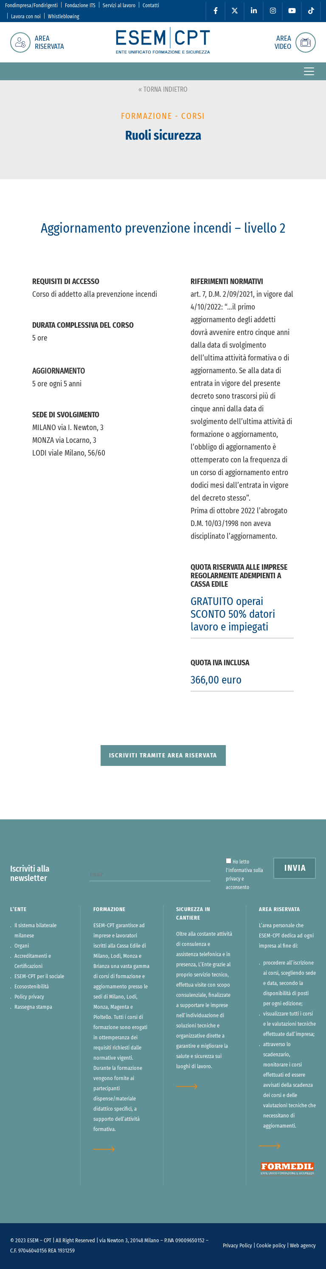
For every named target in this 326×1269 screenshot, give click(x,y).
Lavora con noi (26, 16)
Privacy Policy (237, 1246)
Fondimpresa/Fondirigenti (31, 5)
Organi (21, 946)
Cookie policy (271, 1246)
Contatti (151, 5)
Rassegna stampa (33, 1007)
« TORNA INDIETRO (163, 89)
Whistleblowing (63, 16)
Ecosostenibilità (31, 987)
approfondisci (109, 1149)
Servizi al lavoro (119, 5)
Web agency (303, 1246)
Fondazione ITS (80, 5)
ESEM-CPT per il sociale (39, 976)
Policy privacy (29, 997)
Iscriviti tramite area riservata (163, 755)
